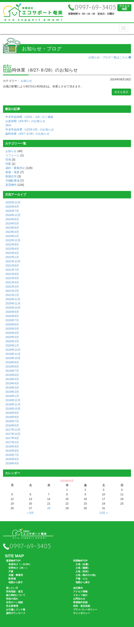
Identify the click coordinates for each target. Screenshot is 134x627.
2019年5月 (12, 379)
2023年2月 (12, 236)
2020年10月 (12, 307)
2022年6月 (12, 248)
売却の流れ (12, 598)
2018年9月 (12, 412)
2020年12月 (12, 299)
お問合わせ (79, 598)
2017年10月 (12, 433)
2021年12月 (12, 261)
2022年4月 (12, 252)
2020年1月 (12, 345)
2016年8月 (12, 450)
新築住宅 (11, 176)
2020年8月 (12, 316)
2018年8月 (12, 417)
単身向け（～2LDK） (20, 564)
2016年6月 (12, 459)
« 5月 (30, 512)
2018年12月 (12, 400)
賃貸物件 (11, 184)
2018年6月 (12, 425)
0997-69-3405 (92, 7)
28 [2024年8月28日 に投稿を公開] (48, 508)
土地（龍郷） (83, 567)
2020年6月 (12, 324)
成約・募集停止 (15, 168)
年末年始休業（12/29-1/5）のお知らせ (29, 129)
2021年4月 (12, 282)
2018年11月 (12, 404)
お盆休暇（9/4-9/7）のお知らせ (25, 121)
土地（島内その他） (86, 575)
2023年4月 (12, 231)
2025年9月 (12, 206)
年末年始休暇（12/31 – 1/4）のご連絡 (29, 116)
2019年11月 (12, 353)
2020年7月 (12, 320)
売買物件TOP (80, 560)
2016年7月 (12, 454)
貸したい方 (12, 588)
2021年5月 (12, 278)
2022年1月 (12, 257)
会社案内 (78, 588)
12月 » (103, 512)
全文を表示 (121, 92)
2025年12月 (12, 202)
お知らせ (26, 80)
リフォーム (12, 155)
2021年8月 (12, 265)
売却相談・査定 (14, 591)
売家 (8, 163)
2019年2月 (12, 391)
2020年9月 (12, 311)
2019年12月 (12, 349)
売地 (8, 159)
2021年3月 (12, 286)
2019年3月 (12, 387)
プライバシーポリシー (85, 609)
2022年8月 (12, 244)
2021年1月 (12, 295)
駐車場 (12, 578)
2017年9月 (12, 438)
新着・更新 (12, 172)
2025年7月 (12, 210)
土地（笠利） (83, 571)
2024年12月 (12, 215)
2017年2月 (12, 442)
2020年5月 (12, 328)
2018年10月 (12, 408)
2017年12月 (12, 429)
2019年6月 (12, 375)
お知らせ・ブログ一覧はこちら (109, 57)
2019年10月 (12, 358)
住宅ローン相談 (14, 602)
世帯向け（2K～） (18, 567)
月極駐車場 (12, 180)
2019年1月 (12, 396)
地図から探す (15, 582)
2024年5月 (12, 223)
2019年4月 (12, 383)
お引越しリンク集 (15, 609)
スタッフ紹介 (80, 595)
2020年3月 (12, 337)
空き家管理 (12, 606)
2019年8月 (12, 366)
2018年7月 (12, 421)
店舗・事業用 (15, 575)
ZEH (8, 125)
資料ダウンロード (15, 613)
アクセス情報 (80, 591)
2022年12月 (12, 240)
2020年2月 (12, 341)
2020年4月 (12, 332)
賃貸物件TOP (13, 560)
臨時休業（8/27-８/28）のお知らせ (27, 133)
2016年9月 (12, 446)
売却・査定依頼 (81, 606)
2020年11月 (12, 303)
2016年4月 (12, 463)
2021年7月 (12, 269)
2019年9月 (12, 362)
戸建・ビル (82, 578)
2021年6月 (12, 274)
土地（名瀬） (83, 564)
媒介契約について (15, 595)
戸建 (10, 571)
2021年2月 (12, 290)
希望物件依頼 (80, 602)
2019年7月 (12, 370)
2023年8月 (12, 227)
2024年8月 (12, 219)
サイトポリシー (81, 613)
